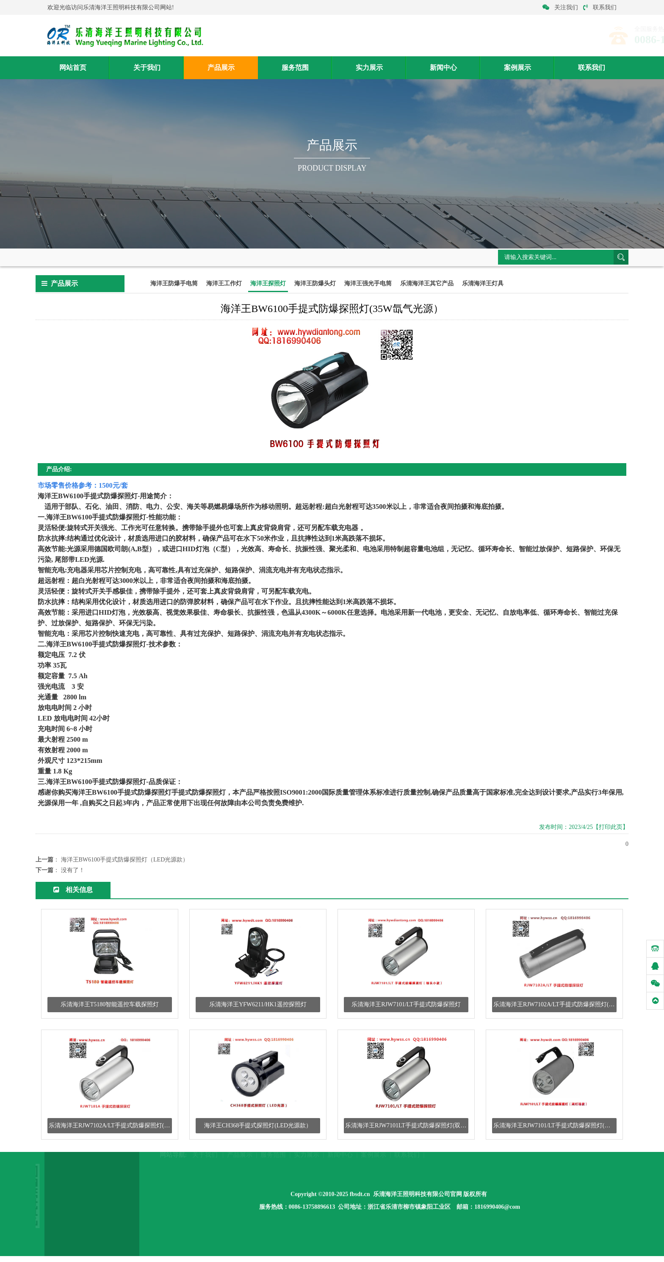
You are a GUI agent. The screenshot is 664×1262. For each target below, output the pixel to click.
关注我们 (560, 7)
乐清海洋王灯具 (483, 284)
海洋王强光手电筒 (368, 284)
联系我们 (600, 7)
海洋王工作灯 (224, 284)
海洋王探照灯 (175, 257)
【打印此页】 (610, 828)
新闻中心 (443, 68)
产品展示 (221, 68)
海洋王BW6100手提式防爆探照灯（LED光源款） (125, 860)
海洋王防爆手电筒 (174, 284)
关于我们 (146, 68)
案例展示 (517, 68)
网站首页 (72, 68)
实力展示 (369, 68)
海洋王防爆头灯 (315, 284)
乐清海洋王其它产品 (427, 284)
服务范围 (295, 68)
